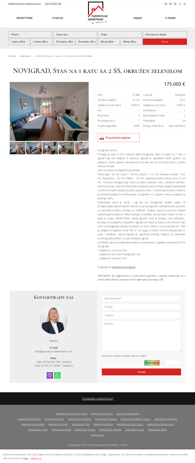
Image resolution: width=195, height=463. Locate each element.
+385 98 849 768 (52, 3)
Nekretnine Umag (61, 429)
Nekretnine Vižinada (110, 429)
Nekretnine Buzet (54, 419)
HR (165, 3)
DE (175, 3)
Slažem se (35, 458)
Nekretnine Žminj (157, 429)
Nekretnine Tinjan (38, 429)
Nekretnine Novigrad (123, 267)
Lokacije (57, 18)
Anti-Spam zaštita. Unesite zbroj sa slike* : (125, 356)
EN (170, 3)
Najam (138, 18)
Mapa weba (97, 435)
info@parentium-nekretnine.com (24, 3)
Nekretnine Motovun (165, 419)
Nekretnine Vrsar (134, 429)
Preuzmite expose (118, 138)
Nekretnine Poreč (58, 424)
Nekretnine (24, 18)
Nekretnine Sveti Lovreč (130, 424)
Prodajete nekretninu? (97, 398)
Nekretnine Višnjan (85, 429)
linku (25, 458)
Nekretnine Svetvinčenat (160, 424)
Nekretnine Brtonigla (29, 419)
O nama (170, 18)
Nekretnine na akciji (102, 413)
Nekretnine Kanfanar (79, 419)
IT (180, 3)
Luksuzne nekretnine (127, 413)
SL (185, 3)
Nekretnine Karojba (106, 419)
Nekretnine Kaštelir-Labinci (135, 419)
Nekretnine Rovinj (103, 424)
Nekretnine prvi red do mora (71, 413)
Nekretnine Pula (81, 424)
